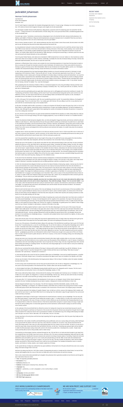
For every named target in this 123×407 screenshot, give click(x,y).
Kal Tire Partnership (94, 22)
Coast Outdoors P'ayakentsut (90, 390)
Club (62, 3)
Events (68, 401)
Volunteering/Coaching (91, 3)
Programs (69, 3)
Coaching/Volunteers (47, 401)
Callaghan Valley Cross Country (84, 388)
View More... (92, 26)
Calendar (74, 401)
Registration (79, 3)
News (62, 401)
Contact (103, 3)
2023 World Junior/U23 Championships (39, 390)
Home (16, 401)
